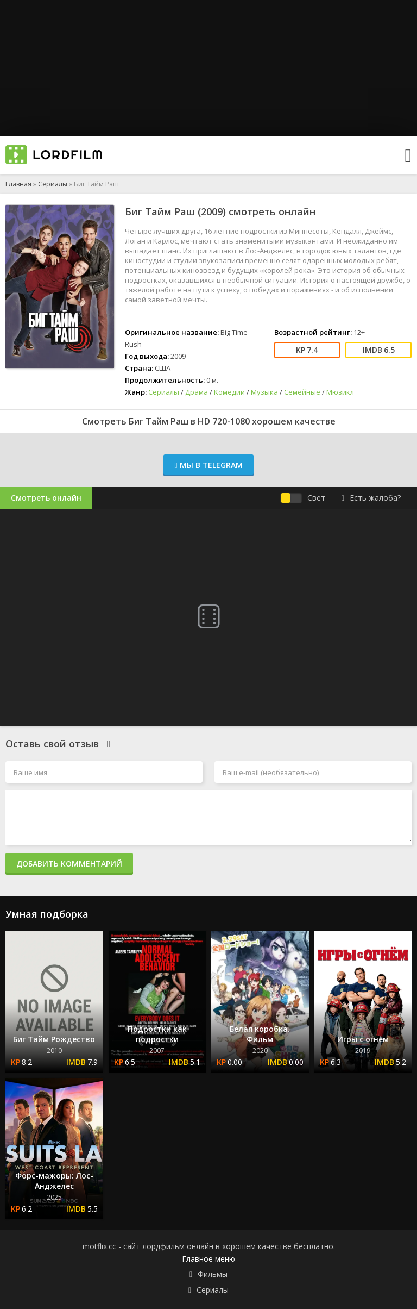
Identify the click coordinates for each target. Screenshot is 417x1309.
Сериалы (52, 184)
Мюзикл (340, 392)
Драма (196, 392)
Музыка (264, 392)
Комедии (229, 392)
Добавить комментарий (69, 863)
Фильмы (213, 1274)
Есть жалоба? (371, 498)
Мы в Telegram (208, 465)
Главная (18, 184)
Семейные (302, 392)
